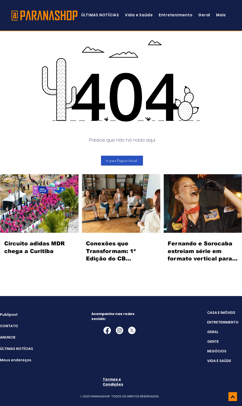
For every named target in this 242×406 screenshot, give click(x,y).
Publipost (9, 314)
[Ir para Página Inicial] (122, 161)
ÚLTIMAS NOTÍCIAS (12, 348)
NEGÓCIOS (216, 351)
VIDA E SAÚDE (219, 360)
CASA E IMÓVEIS (221, 312)
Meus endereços (12, 360)
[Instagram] (119, 330)
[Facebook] (107, 330)
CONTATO (9, 325)
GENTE (213, 341)
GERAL (213, 331)
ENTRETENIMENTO (223, 322)
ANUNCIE (8, 337)
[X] (132, 330)
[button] (221, 15)
